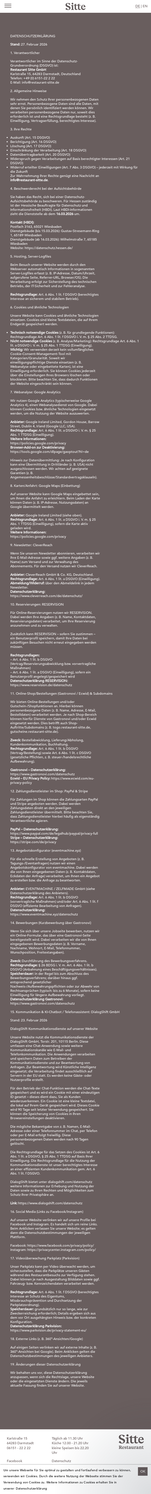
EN (145, 6)
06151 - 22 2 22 (19, 1448)
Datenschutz (61, 1461)
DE (137, 6)
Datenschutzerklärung (31, 1488)
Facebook (14, 1461)
